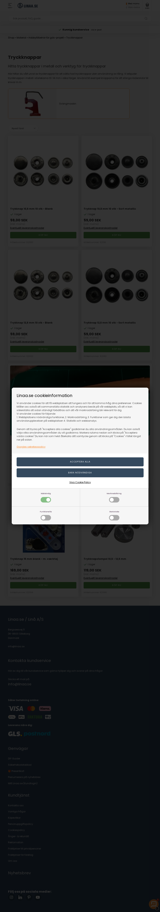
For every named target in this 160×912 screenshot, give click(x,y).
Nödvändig (46, 497)
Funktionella (46, 515)
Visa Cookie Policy (80, 482)
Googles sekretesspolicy (31, 446)
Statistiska (114, 515)
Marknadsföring (114, 497)
